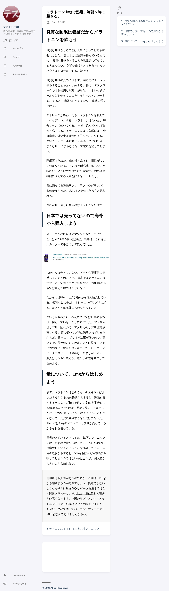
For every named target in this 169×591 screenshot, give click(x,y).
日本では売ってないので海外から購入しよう (142, 32)
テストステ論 (11, 26)
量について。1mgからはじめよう (144, 41)
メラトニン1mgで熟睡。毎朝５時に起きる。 (75, 14)
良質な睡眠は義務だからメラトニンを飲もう (142, 22)
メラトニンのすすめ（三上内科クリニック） (74, 528)
